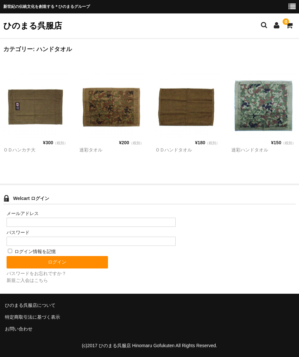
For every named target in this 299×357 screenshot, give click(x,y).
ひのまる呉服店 (32, 25)
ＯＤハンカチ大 (19, 149)
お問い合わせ (18, 328)
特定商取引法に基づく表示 (32, 317)
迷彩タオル (90, 149)
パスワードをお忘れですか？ (36, 273)
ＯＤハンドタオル (173, 149)
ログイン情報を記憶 (32, 251)
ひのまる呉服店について (30, 305)
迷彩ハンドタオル (249, 149)
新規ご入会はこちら (27, 280)
